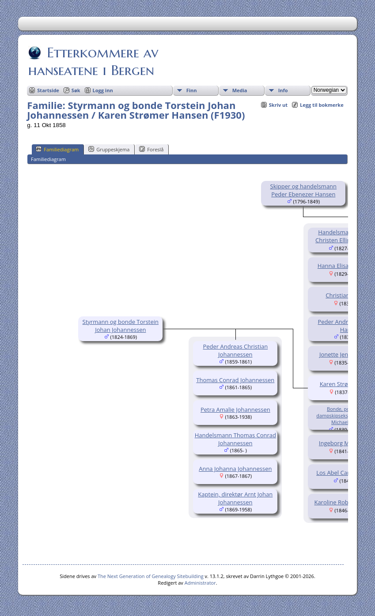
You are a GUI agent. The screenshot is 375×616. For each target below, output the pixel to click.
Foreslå (151, 149)
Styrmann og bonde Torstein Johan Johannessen (121, 326)
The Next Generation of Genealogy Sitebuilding (151, 576)
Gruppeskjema (108, 149)
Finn (191, 90)
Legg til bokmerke (322, 104)
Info (283, 90)
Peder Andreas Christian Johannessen (235, 350)
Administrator (200, 582)
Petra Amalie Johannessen (235, 409)
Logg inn (103, 90)
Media (239, 90)
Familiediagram (57, 149)
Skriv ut (278, 104)
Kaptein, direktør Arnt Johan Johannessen (235, 498)
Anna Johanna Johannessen (235, 469)
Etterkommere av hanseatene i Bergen (93, 61)
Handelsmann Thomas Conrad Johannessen (235, 439)
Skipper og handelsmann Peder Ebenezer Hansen (303, 190)
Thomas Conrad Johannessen (235, 380)
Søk (76, 90)
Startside (48, 90)
